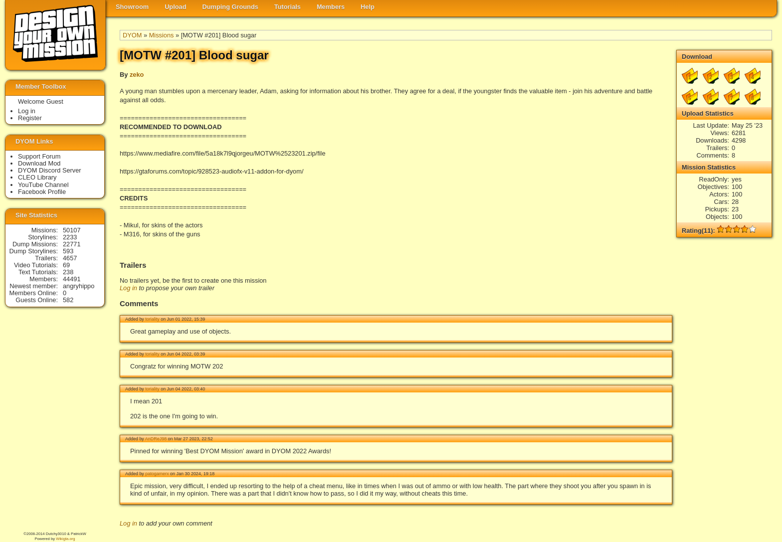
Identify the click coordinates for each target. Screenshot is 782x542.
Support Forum (39, 156)
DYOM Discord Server (49, 170)
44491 (72, 279)
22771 (72, 244)
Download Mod (39, 163)
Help (368, 6)
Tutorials (287, 6)
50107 (72, 230)
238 (68, 272)
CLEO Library (37, 177)
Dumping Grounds (230, 6)
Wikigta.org (65, 539)
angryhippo (78, 286)
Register (30, 118)
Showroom (132, 6)
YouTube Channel (43, 184)
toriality (152, 319)
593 (68, 251)
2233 (70, 237)
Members (331, 6)
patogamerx (157, 473)
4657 (70, 258)
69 (66, 265)
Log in (128, 288)
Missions (161, 35)
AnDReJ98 (156, 438)
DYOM (132, 35)
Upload (175, 6)
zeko (137, 74)
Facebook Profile (42, 191)
